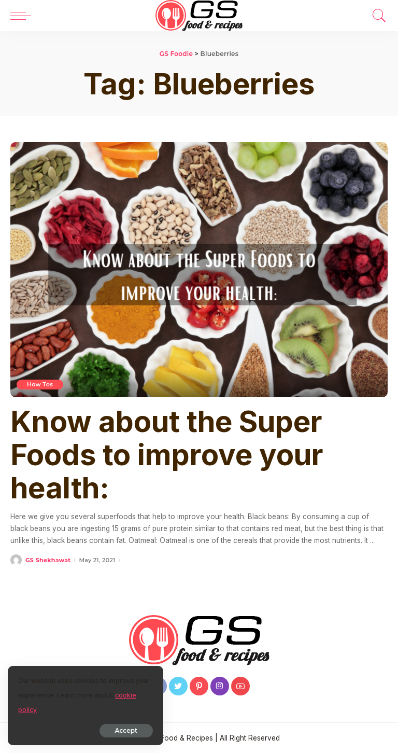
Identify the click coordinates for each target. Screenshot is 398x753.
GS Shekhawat (47, 560)
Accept (126, 730)
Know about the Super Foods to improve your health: (166, 455)
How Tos (40, 384)
